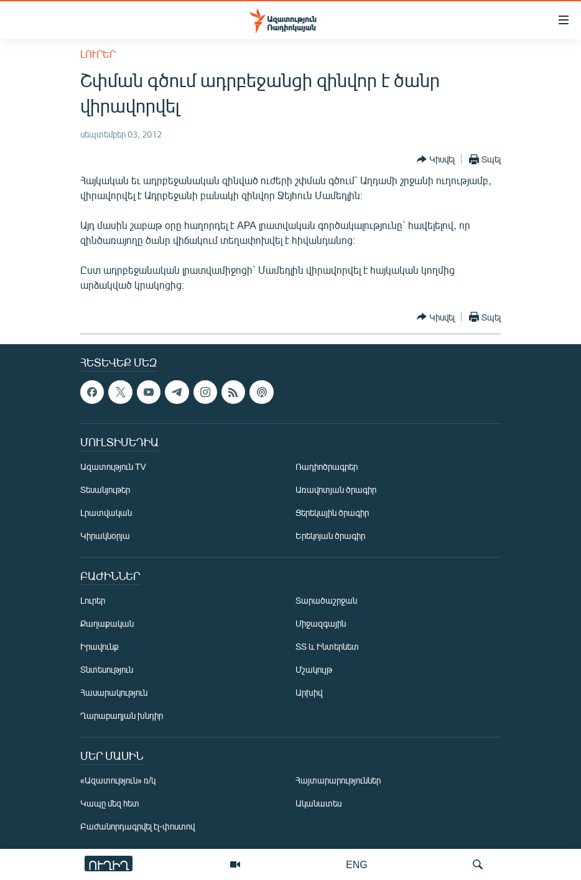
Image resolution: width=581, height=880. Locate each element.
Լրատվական (106, 512)
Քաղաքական (107, 623)
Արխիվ (308, 692)
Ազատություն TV (113, 466)
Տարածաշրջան (326, 600)
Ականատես (318, 803)
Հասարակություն (113, 692)
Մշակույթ (313, 669)
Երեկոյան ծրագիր (330, 535)
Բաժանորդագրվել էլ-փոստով (137, 826)
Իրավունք (99, 646)
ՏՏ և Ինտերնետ (327, 646)
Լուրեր (98, 54)
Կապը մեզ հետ (109, 803)
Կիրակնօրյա (105, 535)
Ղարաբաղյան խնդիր (121, 715)
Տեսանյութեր (105, 489)
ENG (357, 864)
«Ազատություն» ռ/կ (118, 780)
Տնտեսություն (106, 669)
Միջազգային (320, 623)
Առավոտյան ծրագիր (335, 489)
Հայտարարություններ (338, 780)
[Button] (436, 159)
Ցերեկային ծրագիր (332, 512)
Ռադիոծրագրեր (326, 466)
